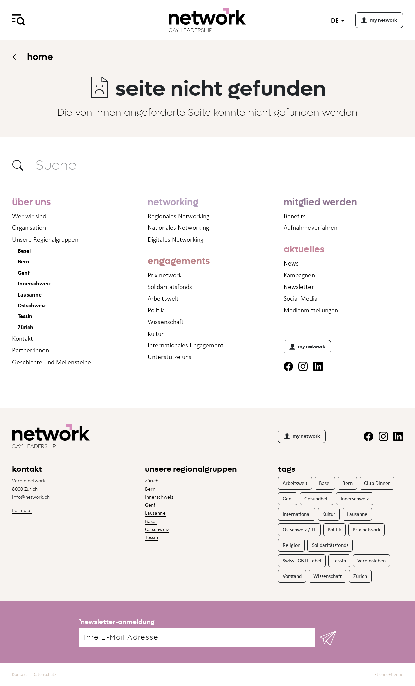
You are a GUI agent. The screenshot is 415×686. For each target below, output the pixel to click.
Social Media (300, 298)
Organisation (29, 227)
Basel (24, 250)
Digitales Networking (175, 239)
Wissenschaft (166, 322)
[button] (18, 165)
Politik (156, 310)
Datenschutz (44, 674)
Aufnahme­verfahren (310, 227)
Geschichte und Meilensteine (51, 362)
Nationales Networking (178, 227)
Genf (24, 272)
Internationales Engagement (186, 345)
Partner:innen (30, 350)
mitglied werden (320, 202)
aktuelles (304, 249)
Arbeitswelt (163, 298)
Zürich (25, 327)
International (297, 514)
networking (173, 202)
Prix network (165, 275)
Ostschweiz (32, 305)
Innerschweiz (34, 283)
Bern (23, 261)
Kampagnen (299, 275)
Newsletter (299, 287)
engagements (179, 261)
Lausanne (30, 294)
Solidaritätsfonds (170, 287)
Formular (22, 510)
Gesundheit (316, 498)
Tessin (25, 316)
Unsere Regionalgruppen (45, 239)
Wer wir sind (29, 216)
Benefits (295, 216)
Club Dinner (377, 483)
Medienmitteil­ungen (311, 310)
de (335, 20)
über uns (31, 202)
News (291, 263)
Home (32, 56)
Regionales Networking (178, 216)
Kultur (156, 334)
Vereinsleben (371, 560)
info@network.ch (31, 497)
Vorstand (292, 576)
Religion (291, 545)
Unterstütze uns (169, 357)
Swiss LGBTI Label (302, 560)
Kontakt (22, 338)
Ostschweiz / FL (299, 529)
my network (307, 347)
